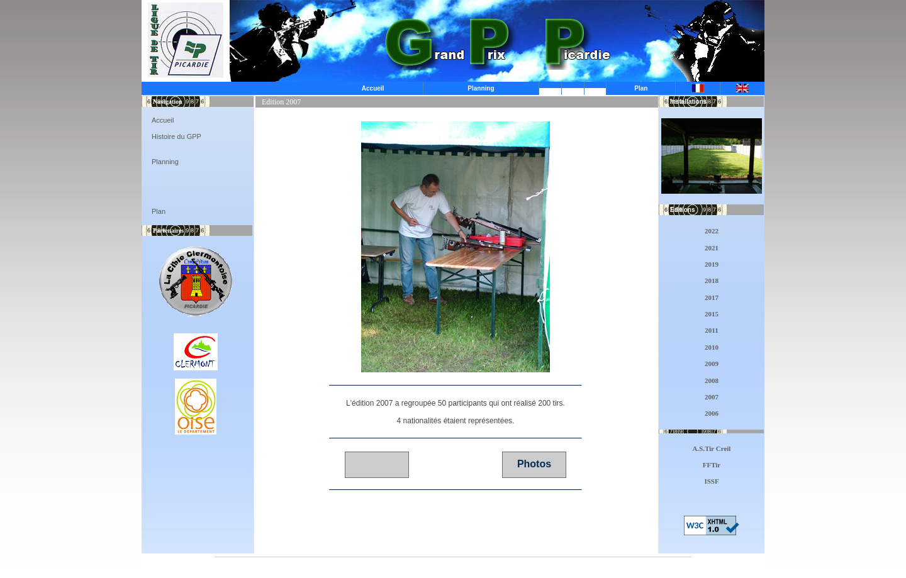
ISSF (711, 481)
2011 (711, 330)
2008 (712, 380)
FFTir (712, 465)
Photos (534, 464)
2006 (712, 413)
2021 (712, 248)
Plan (640, 88)
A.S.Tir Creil (712, 448)
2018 (712, 280)
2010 (712, 347)
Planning (480, 88)
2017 (712, 297)
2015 (712, 314)
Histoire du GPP (176, 136)
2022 (712, 231)
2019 (712, 264)
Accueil (373, 88)
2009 (712, 363)
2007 (712, 397)
